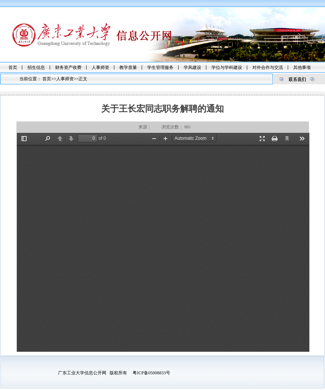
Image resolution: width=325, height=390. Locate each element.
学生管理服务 (160, 67)
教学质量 (128, 67)
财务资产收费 (68, 67)
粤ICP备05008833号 (151, 372)
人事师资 (100, 67)
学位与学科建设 (226, 67)
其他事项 (302, 67)
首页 (12, 67)
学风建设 (192, 67)
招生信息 (36, 67)
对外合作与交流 (267, 67)
